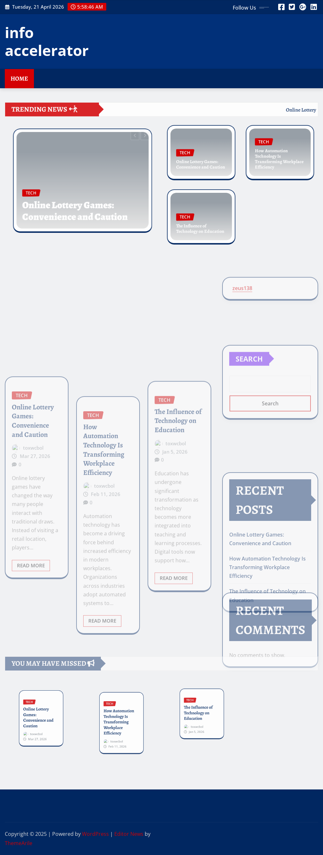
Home (19, 78)
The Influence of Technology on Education (200, 226)
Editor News (128, 833)
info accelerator (47, 41)
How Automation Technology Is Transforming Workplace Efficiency (279, 157)
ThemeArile (18, 843)
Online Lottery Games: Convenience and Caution (77, 202)
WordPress (95, 833)
